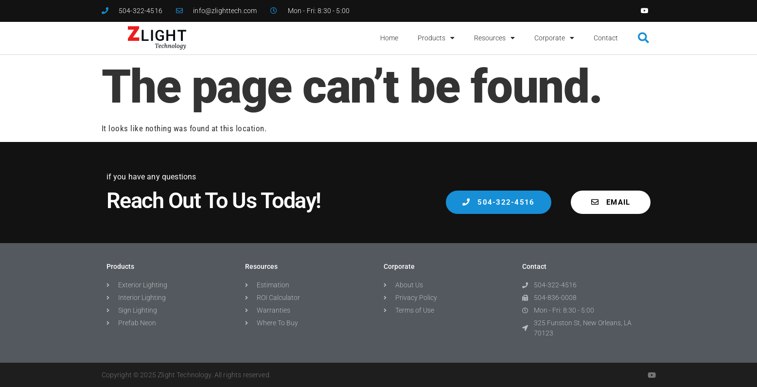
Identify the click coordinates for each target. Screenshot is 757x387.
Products (436, 38)
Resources (494, 38)
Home (389, 38)
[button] (644, 38)
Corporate (554, 38)
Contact (606, 38)
